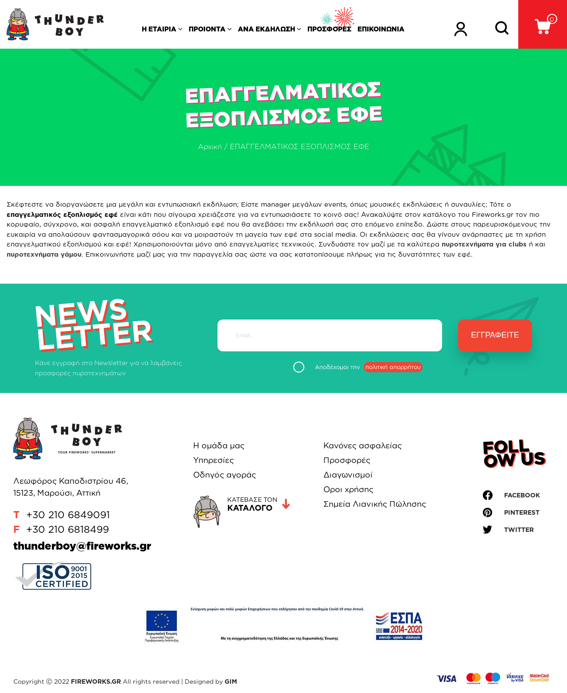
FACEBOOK (522, 495)
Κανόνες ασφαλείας (362, 445)
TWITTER (519, 529)
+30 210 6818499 (67, 529)
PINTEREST (522, 512)
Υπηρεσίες (213, 459)
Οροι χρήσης (348, 489)
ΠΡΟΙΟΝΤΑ (207, 29)
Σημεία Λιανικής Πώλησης (374, 503)
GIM (231, 681)
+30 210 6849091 (68, 514)
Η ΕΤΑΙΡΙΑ (159, 29)
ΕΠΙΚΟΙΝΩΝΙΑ (380, 29)
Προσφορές (346, 459)
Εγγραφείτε (495, 335)
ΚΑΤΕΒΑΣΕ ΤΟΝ (258, 504)
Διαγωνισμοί (348, 474)
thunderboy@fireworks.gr (82, 545)
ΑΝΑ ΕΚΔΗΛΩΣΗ (266, 29)
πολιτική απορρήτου (393, 367)
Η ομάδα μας (219, 445)
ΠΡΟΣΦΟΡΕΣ (329, 29)
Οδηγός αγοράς (224, 474)
